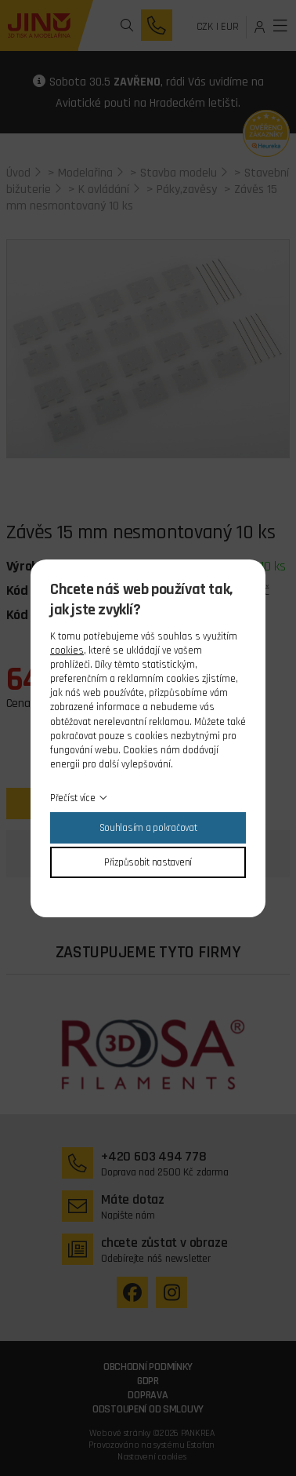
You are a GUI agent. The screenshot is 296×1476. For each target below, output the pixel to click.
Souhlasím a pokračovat (148, 828)
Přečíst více (73, 798)
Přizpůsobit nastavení (148, 862)
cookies (67, 650)
